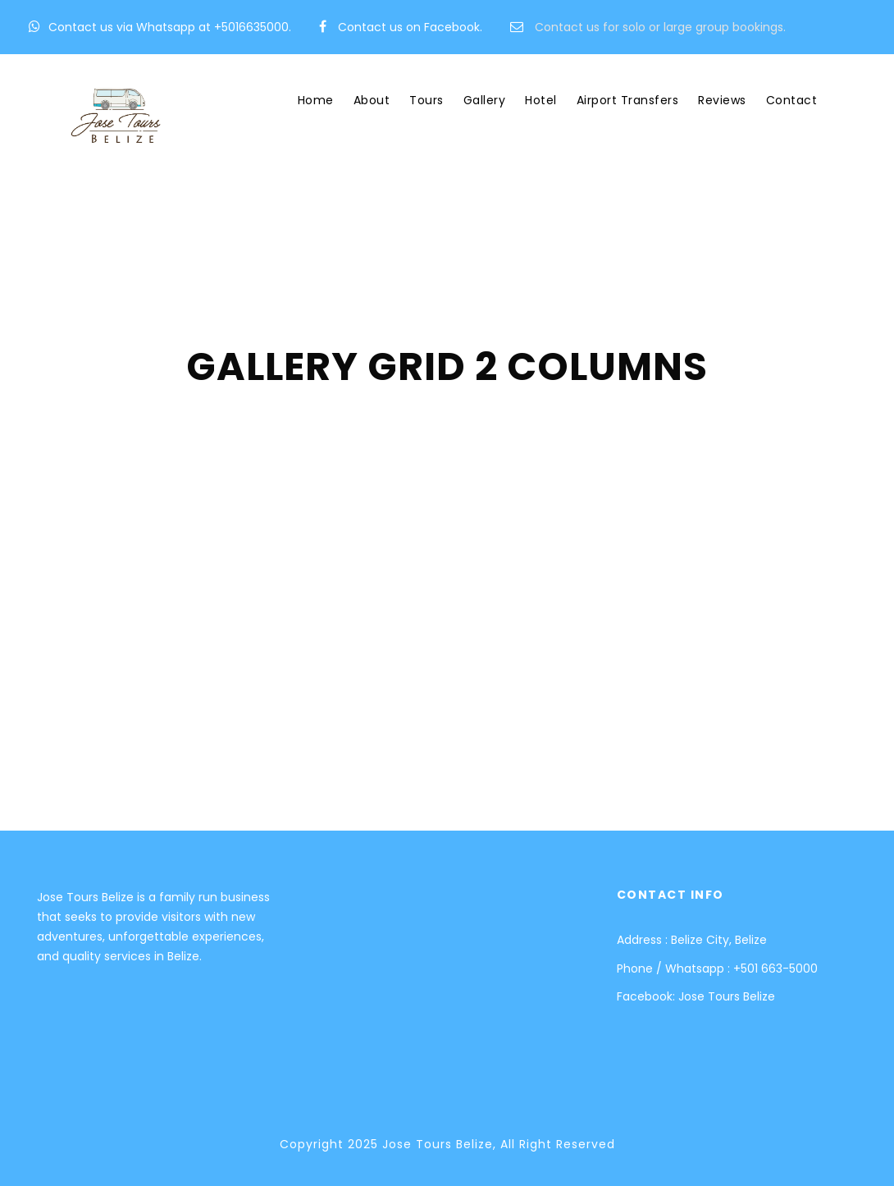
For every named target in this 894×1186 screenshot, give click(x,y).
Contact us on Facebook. (410, 27)
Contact (792, 100)
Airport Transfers (628, 100)
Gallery (484, 100)
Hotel (541, 100)
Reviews (722, 100)
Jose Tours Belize (726, 996)
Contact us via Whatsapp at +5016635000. (169, 27)
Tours (426, 100)
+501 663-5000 (775, 968)
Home (316, 100)
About (371, 100)
